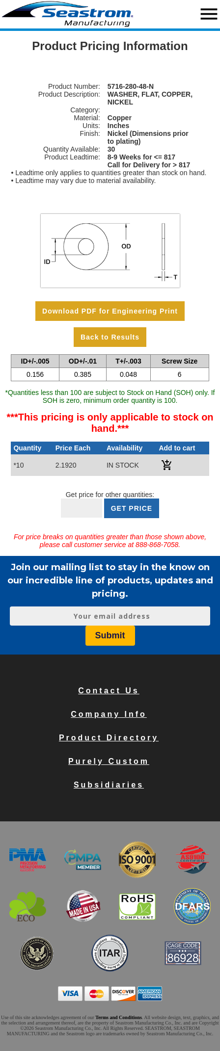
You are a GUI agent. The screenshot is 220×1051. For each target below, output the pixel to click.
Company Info (109, 714)
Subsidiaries (109, 785)
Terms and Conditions (118, 1017)
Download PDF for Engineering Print (110, 311)
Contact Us (108, 690)
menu (209, 14)
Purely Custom (108, 761)
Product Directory (109, 738)
